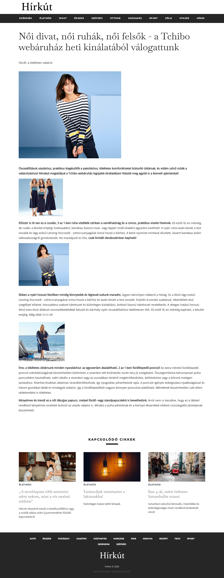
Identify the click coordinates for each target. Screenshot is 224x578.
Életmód (25, 484)
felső (45, 314)
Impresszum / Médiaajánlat (112, 571)
